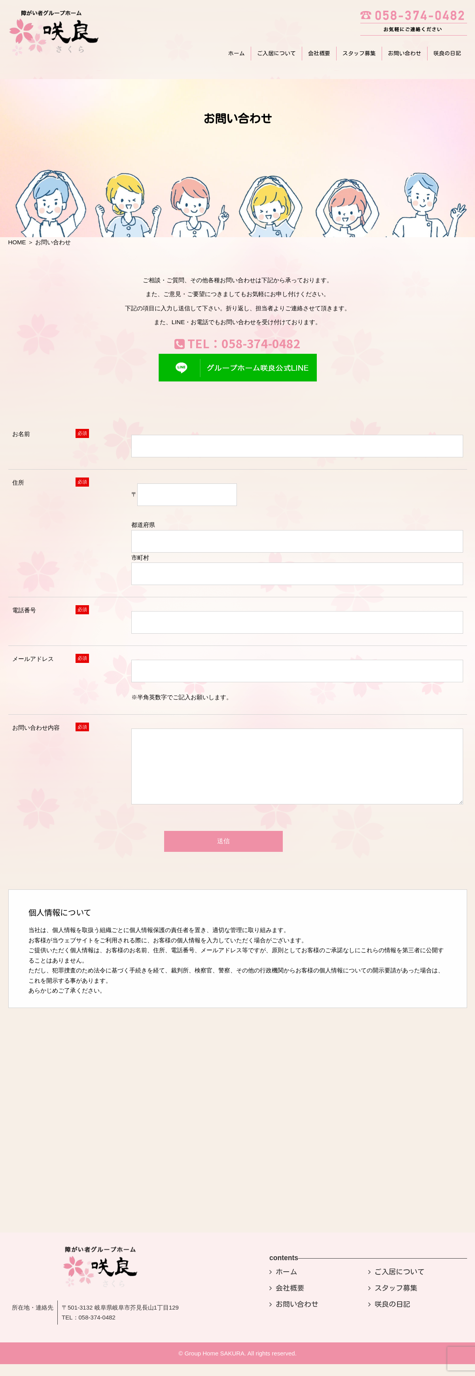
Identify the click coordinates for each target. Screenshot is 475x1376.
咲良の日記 (447, 53)
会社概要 (319, 53)
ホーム (236, 53)
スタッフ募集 (359, 53)
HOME (17, 242)
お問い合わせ (404, 53)
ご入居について (276, 53)
